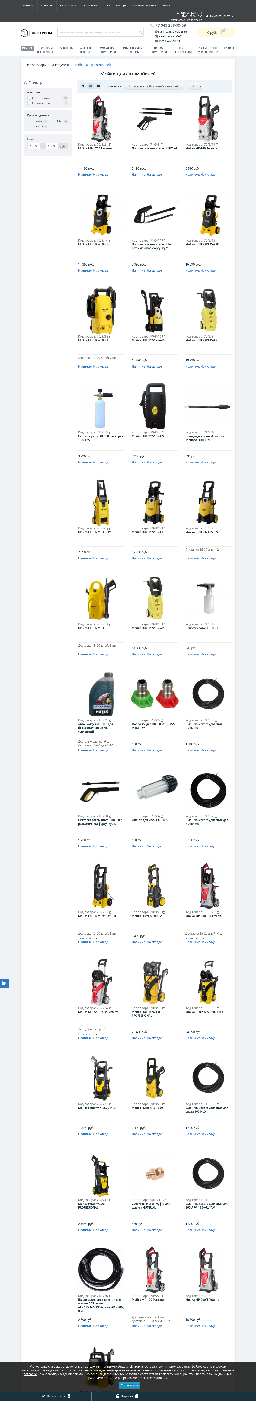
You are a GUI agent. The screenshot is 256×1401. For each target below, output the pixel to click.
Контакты (168, 5)
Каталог (27, 48)
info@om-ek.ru (169, 41)
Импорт (86, 5)
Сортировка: (115, 86)
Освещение (67, 48)
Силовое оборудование (158, 50)
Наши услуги (31, 5)
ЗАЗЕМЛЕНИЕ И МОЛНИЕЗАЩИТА (208, 50)
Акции (133, 5)
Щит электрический (182, 50)
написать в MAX (170, 36)
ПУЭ (72, 5)
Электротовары (35, 65)
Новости (149, 5)
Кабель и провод (85, 50)
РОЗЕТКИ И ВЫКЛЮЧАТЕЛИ (46, 50)
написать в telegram (173, 31)
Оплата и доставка (110, 5)
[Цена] (33, 146)
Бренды (229, 48)
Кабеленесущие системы (133, 50)
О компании (54, 5)
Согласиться (129, 1385)
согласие (30, 1374)
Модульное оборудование (107, 50)
